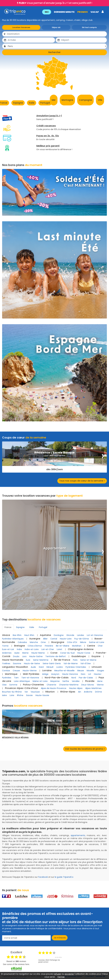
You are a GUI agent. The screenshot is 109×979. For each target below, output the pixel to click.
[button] (73, 11)
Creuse (16, 670)
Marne (25, 652)
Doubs (16, 656)
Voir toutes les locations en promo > (85, 748)
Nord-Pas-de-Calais (57, 677)
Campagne (85, 99)
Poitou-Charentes (33, 684)
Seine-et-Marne (88, 660)
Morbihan (76, 645)
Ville (100, 99)
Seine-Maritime (40, 660)
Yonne (5, 645)
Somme (13, 684)
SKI (46, 12)
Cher (100, 645)
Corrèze (6, 670)
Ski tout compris (89, 27)
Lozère (59, 667)
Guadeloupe (78, 656)
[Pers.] (57, 46)
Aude (33, 667)
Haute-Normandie (12, 659)
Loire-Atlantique (22, 681)
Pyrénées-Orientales (76, 667)
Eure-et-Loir (8, 649)
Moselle (90, 670)
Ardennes (6, 652)
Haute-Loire (66, 638)
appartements (78, 835)
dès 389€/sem (54, 469)
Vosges (100, 670)
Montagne (67, 99)
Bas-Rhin (17, 635)
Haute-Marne (38, 652)
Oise (4, 684)
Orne (43, 642)
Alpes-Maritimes (93, 688)
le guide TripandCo (64, 877)
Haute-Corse (83, 652)
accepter (69, 973)
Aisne (99, 681)
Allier (45, 638)
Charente (51, 684)
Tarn (16, 677)
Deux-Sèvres (87, 684)
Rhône (20, 695)
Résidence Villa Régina (15, 737)
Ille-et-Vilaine (62, 645)
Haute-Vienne (30, 670)
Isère (4, 695)
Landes (80, 635)
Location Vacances (21, 27)
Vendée (75, 681)
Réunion (50, 691)
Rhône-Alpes (67, 691)
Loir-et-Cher (47, 649)
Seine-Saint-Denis (52, 663)
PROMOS (82, 12)
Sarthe (65, 681)
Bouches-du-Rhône (12, 691)
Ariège (45, 674)
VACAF (94, 12)
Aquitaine (45, 635)
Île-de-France (62, 659)
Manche (34, 642)
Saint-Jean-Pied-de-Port (54, 455)
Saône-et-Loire (96, 642)
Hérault (50, 667)
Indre (19, 649)
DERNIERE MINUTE (64, 12)
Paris (75, 660)
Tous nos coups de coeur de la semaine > (82, 480)
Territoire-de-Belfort (55, 656)
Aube (16, 652)
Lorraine (47, 670)
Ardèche (88, 691)
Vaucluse (35, 691)
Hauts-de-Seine (32, 663)
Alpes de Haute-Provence (53, 688)
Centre (91, 645)
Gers (83, 674)
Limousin (97, 667)
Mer (54, 99)
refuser (57, 973)
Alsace (6, 635)
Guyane (95, 656)
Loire (12, 695)
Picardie (89, 681)
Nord (73, 677)
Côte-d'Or (72, 642)
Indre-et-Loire (32, 649)
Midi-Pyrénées (31, 674)
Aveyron (55, 674)
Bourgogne (57, 642)
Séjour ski (56, 27)
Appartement (54, 548)
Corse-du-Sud (67, 652)
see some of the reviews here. (16, 964)
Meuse (80, 670)
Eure (28, 660)
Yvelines (6, 663)
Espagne (18, 102)
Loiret (59, 649)
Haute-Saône (36, 656)
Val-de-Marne (71, 663)
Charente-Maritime (68, 684)
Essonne (17, 663)
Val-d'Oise (85, 663)
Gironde (70, 635)
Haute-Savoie (42, 695)
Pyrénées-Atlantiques (13, 638)
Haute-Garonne (70, 674)
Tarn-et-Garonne (30, 677)
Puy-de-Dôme (81, 638)
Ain (79, 691)
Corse (53, 652)
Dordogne (59, 635)
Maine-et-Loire (40, 681)
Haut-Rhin (29, 635)
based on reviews (16, 961)
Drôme (98, 691)
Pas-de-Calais (86, 677)
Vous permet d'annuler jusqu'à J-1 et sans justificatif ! (55, 3)
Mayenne (55, 681)
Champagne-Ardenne (80, 649)
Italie (31, 102)
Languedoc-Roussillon (15, 667)
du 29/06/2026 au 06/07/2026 (54, 724)
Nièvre (83, 642)
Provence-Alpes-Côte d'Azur (21, 688)
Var (26, 691)
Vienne (100, 684)
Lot (89, 674)
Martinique (11, 674)
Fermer (61, 976)
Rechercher (54, 52)
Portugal (45, 102)
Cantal (53, 638)
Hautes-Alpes (75, 688)
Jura (24, 656)
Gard (41, 667)
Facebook (43, 877)
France (8, 627)
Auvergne (34, 638)
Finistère (49, 645)
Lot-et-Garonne (95, 635)
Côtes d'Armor (35, 645)
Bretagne (19, 645)
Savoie (29, 695)
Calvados (22, 642)
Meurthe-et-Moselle (64, 670)
